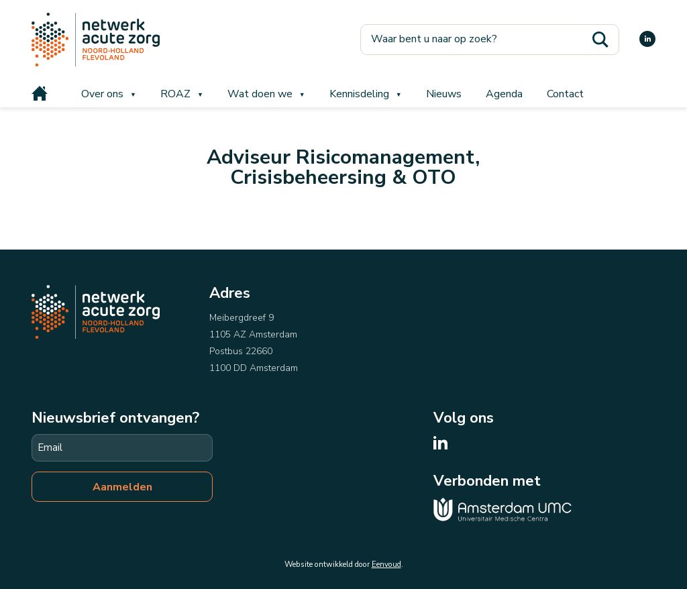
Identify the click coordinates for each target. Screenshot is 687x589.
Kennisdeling (359, 94)
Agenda (504, 94)
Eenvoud (386, 564)
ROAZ (175, 94)
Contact (565, 94)
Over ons (102, 94)
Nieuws (444, 94)
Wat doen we (260, 94)
